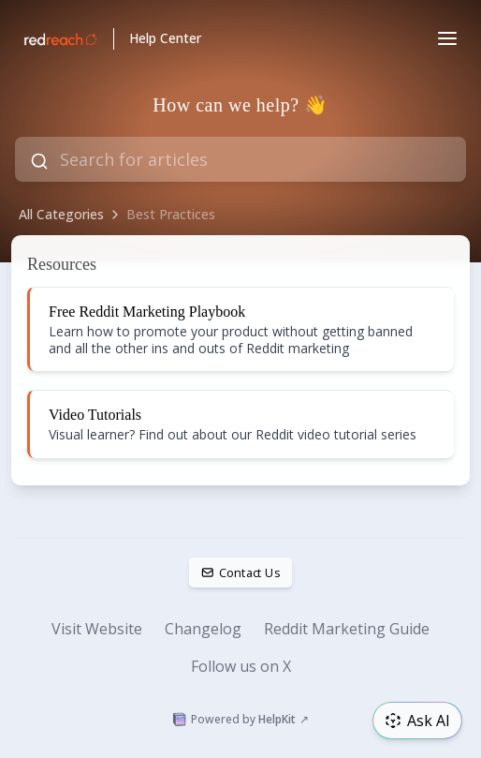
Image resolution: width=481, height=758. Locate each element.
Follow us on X (241, 666)
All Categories (61, 214)
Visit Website (96, 628)
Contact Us (241, 572)
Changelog (203, 628)
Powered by (240, 719)
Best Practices (170, 214)
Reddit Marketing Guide (347, 628)
